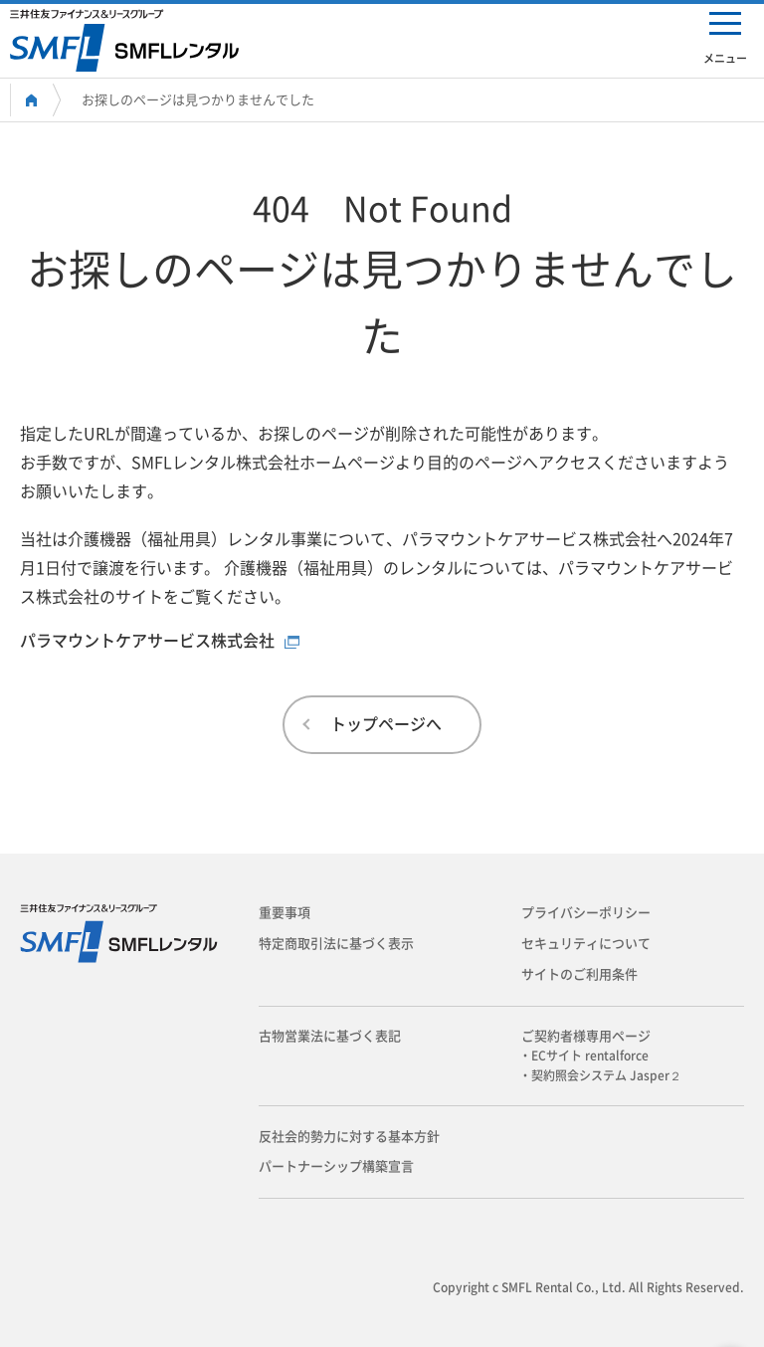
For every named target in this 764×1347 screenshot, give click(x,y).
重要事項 (284, 912)
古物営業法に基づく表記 (330, 1036)
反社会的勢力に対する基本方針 (349, 1136)
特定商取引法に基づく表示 (336, 943)
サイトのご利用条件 (579, 974)
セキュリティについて (586, 943)
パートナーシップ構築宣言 (336, 1166)
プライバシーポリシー (586, 912)
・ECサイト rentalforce (590, 1055)
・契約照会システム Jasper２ (606, 1075)
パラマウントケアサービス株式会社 (147, 641)
